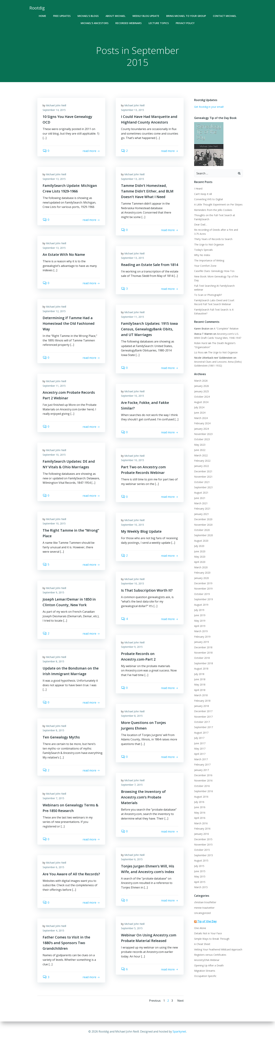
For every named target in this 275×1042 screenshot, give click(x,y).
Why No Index (202, 255)
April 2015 (199, 882)
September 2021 (203, 487)
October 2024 (202, 396)
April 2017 (199, 753)
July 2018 (199, 674)
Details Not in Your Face (208, 933)
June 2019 (199, 615)
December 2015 (203, 839)
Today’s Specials (203, 249)
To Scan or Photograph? (208, 295)
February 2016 (202, 828)
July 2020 (199, 546)
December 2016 (203, 775)
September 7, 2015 (132, 784)
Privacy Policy (185, 23)
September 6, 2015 (132, 859)
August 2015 (201, 860)
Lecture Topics (159, 23)
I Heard (198, 188)
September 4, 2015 (53, 930)
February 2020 (202, 572)
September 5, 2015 (132, 928)
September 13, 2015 (132, 110)
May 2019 (199, 620)
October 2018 (202, 658)
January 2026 (201, 386)
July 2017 (199, 738)
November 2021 (203, 476)
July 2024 (199, 407)
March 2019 (201, 631)
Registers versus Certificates (210, 954)
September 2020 (203, 535)
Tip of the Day (207, 921)
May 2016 (199, 812)
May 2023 (199, 444)
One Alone (200, 928)
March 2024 (201, 418)
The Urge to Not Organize (209, 244)
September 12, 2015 (54, 311)
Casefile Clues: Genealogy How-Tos (214, 271)
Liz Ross (199, 352)
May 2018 (199, 684)
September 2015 (203, 855)
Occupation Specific (205, 976)
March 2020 (201, 567)
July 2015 (199, 866)
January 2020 (201, 578)
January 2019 (201, 642)
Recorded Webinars (128, 23)
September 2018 (203, 663)
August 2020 (201, 540)
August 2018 (201, 668)
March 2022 (201, 455)
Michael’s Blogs (88, 16)
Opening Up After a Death (209, 965)
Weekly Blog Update (145, 16)
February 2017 (202, 764)
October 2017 (202, 722)
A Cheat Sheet (202, 944)
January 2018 (201, 706)
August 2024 (201, 402)
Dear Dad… (200, 224)
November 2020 (203, 524)
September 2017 (203, 727)
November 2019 (203, 588)
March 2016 (201, 823)
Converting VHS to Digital (208, 199)
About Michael (115, 16)
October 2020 (202, 530)
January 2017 (201, 770)
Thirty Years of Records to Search (213, 239)
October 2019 (202, 594)
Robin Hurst (200, 343)
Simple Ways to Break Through (211, 938)
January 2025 (201, 391)
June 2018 (199, 679)
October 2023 (202, 439)
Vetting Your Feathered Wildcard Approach (218, 949)
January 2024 (201, 428)
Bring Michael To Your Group (186, 16)
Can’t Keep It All (203, 194)
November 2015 (203, 844)
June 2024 (199, 412)
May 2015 (199, 876)
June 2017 (199, 743)
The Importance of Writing (209, 260)
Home (42, 16)
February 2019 (202, 636)
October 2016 (202, 786)
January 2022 (201, 466)
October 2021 (202, 482)
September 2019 (203, 599)
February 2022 (202, 460)
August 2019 (201, 604)
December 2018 (203, 647)
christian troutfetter (205, 902)
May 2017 (199, 748)
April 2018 (199, 690)
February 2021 (202, 508)
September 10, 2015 (132, 395)
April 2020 (199, 562)
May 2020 (199, 556)
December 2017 (203, 711)
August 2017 (201, 732)
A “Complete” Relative (226, 328)
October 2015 (202, 849)
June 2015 (199, 871)
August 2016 (201, 796)
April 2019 (199, 626)
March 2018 (201, 695)
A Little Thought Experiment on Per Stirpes (218, 204)
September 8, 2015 (53, 661)
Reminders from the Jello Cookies (213, 210)
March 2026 (201, 380)
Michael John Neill (56, 105)
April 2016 (199, 818)
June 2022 (199, 450)
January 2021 (201, 514)
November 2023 (203, 434)
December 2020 (203, 519)
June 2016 (199, 807)
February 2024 (202, 423)
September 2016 (203, 791)
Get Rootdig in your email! (209, 106)
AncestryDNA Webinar (206, 960)
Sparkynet (179, 1031)
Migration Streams (204, 970)
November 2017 (203, 716)
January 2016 (201, 833)
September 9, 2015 (53, 592)
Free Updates (62, 16)
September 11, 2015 (132, 316)
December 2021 (203, 471)
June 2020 (199, 551)
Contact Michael (224, 16)
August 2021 (201, 492)
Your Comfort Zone (205, 265)
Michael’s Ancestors (94, 23)
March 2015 (201, 887)
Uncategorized (202, 913)
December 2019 (203, 583)
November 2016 (203, 780)
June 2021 (199, 498)
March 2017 (201, 759)
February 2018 (202, 700)
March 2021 (201, 503)
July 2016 (199, 802)
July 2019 (199, 610)
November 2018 (203, 652)
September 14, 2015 (54, 110)
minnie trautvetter (204, 907)
